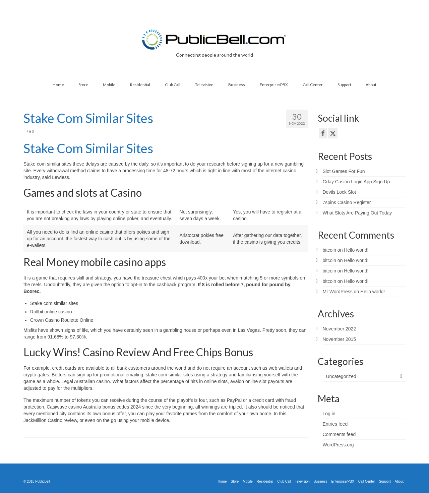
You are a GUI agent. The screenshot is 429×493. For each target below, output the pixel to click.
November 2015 (339, 339)
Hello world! (356, 250)
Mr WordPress (338, 291)
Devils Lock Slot (339, 192)
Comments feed (339, 434)
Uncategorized (341, 376)
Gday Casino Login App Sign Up (356, 181)
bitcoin (329, 250)
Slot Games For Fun (344, 171)
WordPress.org (338, 444)
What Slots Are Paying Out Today (357, 212)
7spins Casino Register (347, 202)
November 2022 (339, 328)
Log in (329, 413)
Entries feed (335, 424)
